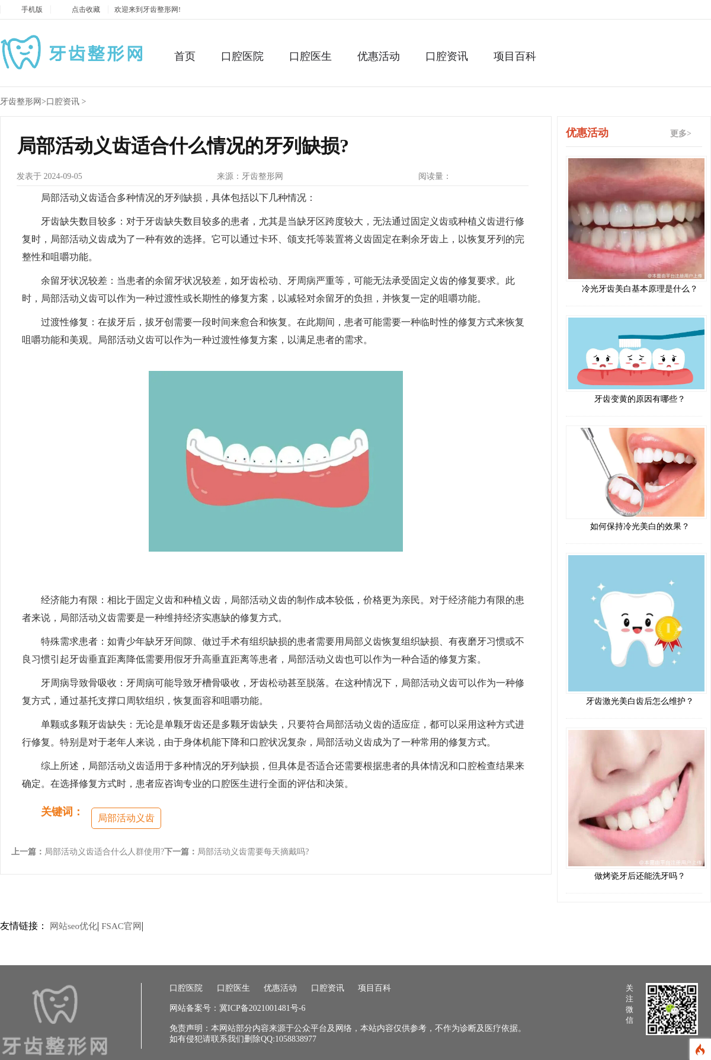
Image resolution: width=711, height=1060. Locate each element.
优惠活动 (378, 56)
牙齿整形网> (23, 101)
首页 (185, 56)
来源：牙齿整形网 (250, 176)
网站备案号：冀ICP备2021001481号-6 (237, 1008)
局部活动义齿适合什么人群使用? (104, 851)
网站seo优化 (73, 926)
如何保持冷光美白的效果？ (640, 526)
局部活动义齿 (126, 818)
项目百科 (515, 56)
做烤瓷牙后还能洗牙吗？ (640, 876)
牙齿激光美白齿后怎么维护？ (640, 701)
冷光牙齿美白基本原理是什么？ (640, 288)
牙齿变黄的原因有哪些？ (640, 399)
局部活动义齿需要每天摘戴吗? (253, 851)
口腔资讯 (446, 56)
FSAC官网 (121, 926)
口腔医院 (242, 56)
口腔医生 (310, 56)
